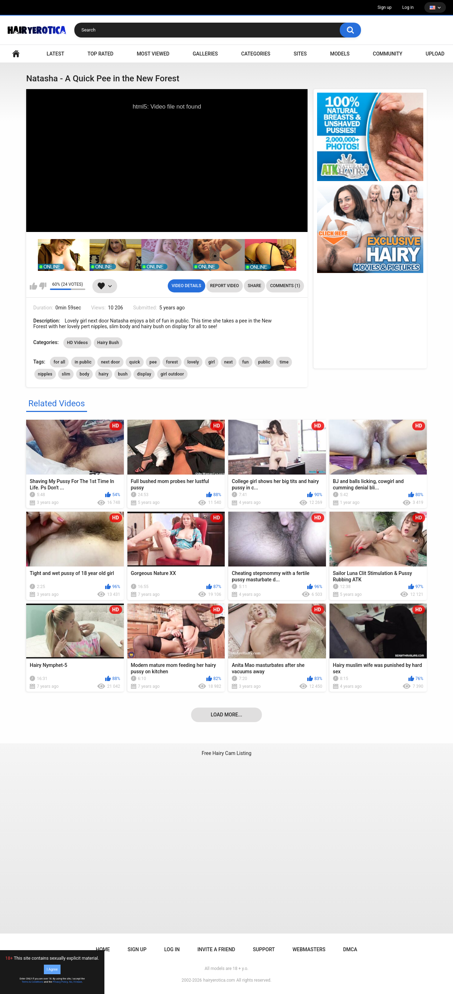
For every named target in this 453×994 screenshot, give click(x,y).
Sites (300, 54)
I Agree (52, 969)
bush (122, 374)
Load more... (226, 714)
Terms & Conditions (32, 982)
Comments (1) (285, 285)
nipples (45, 374)
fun (245, 362)
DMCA (350, 949)
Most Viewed (153, 54)
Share (254, 285)
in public (83, 362)
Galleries (205, 54)
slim (66, 374)
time (284, 362)
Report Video (224, 285)
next (228, 362)
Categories (255, 54)
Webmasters (309, 949)
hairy (104, 374)
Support (264, 949)
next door (110, 362)
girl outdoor (172, 374)
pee (153, 362)
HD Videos (77, 342)
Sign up (385, 7)
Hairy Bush (108, 342)
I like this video (33, 286)
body (84, 374)
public (264, 362)
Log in (408, 7)
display (144, 374)
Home (103, 949)
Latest (55, 54)
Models (340, 54)
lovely (193, 362)
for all (59, 362)
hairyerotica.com (219, 980)
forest (172, 362)
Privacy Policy (60, 982)
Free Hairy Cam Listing (227, 753)
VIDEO (16, 54)
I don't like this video (42, 286)
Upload (435, 54)
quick (134, 362)
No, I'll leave (75, 982)
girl (211, 362)
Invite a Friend (216, 949)
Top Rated (100, 54)
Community (387, 54)
